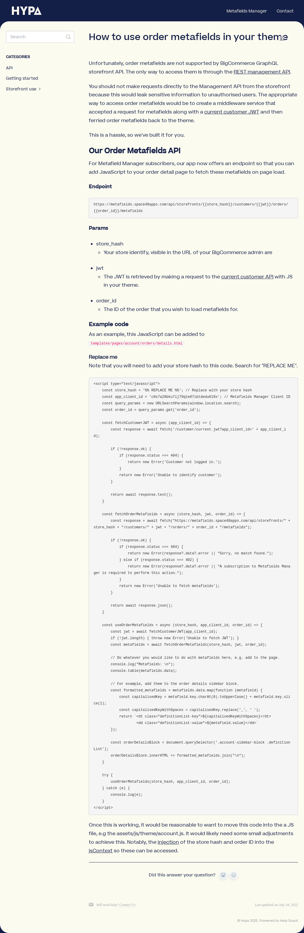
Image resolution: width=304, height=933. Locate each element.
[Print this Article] (282, 38)
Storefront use (24, 89)
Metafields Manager (247, 11)
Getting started (22, 79)
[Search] (40, 37)
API (9, 68)
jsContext (101, 850)
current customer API (247, 276)
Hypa (245, 920)
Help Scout (289, 920)
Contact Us (127, 905)
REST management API (262, 72)
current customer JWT (231, 112)
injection (168, 842)
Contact (285, 11)
